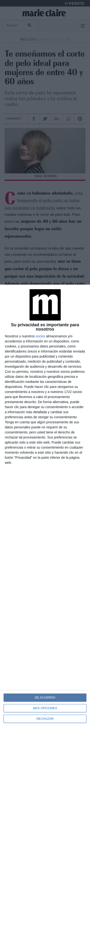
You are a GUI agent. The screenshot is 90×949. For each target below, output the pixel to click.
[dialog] (45, 617)
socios (40, 336)
